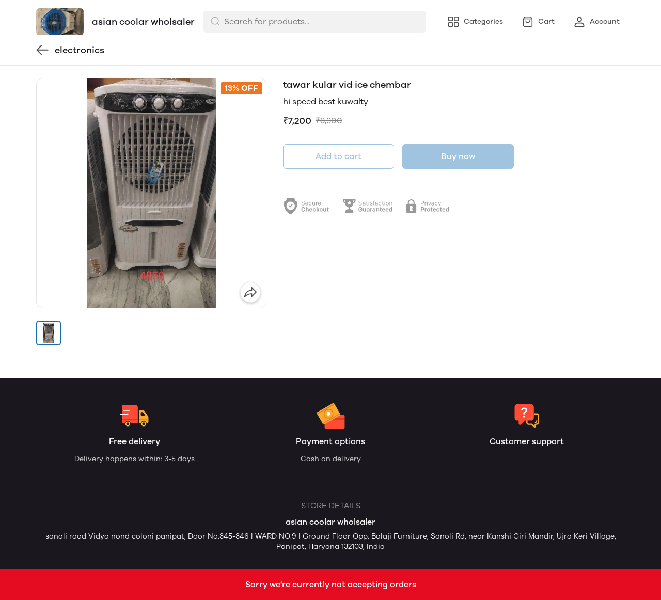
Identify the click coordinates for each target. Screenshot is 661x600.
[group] (151, 193)
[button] (48, 333)
